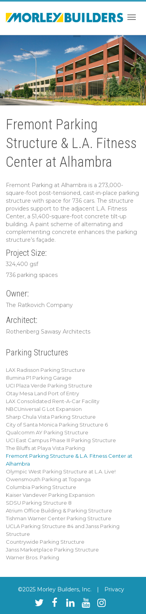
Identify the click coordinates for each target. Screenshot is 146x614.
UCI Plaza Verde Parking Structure (49, 385)
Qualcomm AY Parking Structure (47, 432)
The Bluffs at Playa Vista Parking (45, 448)
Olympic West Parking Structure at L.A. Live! (61, 471)
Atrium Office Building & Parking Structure (59, 510)
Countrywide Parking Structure (45, 542)
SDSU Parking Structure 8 (39, 503)
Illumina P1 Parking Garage (39, 378)
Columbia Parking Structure (41, 487)
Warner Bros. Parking (32, 557)
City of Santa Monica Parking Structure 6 (57, 424)
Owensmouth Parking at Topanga (48, 479)
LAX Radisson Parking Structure (45, 370)
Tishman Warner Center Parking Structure (58, 518)
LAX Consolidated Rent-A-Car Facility (52, 401)
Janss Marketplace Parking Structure (52, 549)
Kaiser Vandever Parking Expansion (50, 495)
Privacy (114, 589)
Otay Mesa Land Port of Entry (42, 393)
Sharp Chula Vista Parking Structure (51, 417)
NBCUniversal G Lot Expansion (44, 409)
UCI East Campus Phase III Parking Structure (61, 440)
